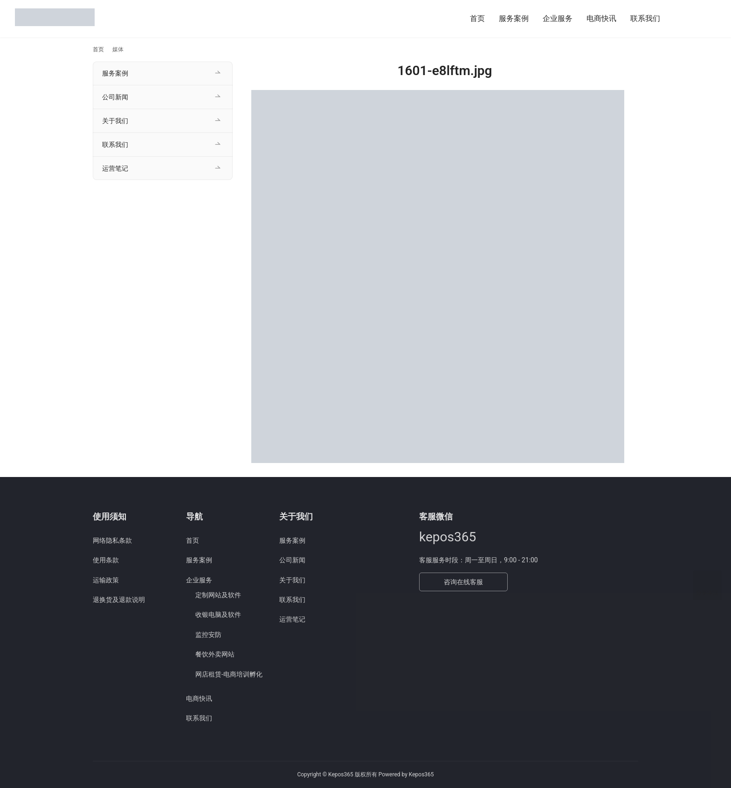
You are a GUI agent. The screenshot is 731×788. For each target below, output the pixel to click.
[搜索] (678, 18)
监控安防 (208, 634)
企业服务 (557, 18)
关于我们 (115, 120)
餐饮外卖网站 (214, 654)
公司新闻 (115, 97)
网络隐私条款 (112, 540)
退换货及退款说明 (119, 599)
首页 (477, 18)
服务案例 (514, 18)
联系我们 (645, 18)
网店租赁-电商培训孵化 (228, 674)
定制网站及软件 (218, 595)
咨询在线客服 (463, 582)
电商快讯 (601, 18)
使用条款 (106, 560)
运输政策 (106, 580)
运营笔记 (115, 168)
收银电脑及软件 (218, 614)
